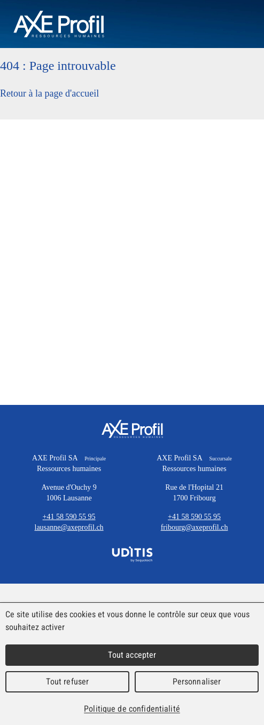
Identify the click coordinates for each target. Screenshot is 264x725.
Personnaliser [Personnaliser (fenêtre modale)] (197, 681)
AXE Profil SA (132, 429)
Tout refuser (67, 681)
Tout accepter (132, 655)
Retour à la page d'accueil (49, 93)
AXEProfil (58, 24)
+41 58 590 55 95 (69, 517)
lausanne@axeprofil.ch (69, 527)
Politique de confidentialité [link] (132, 709)
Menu (237, 24)
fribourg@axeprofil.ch (194, 527)
